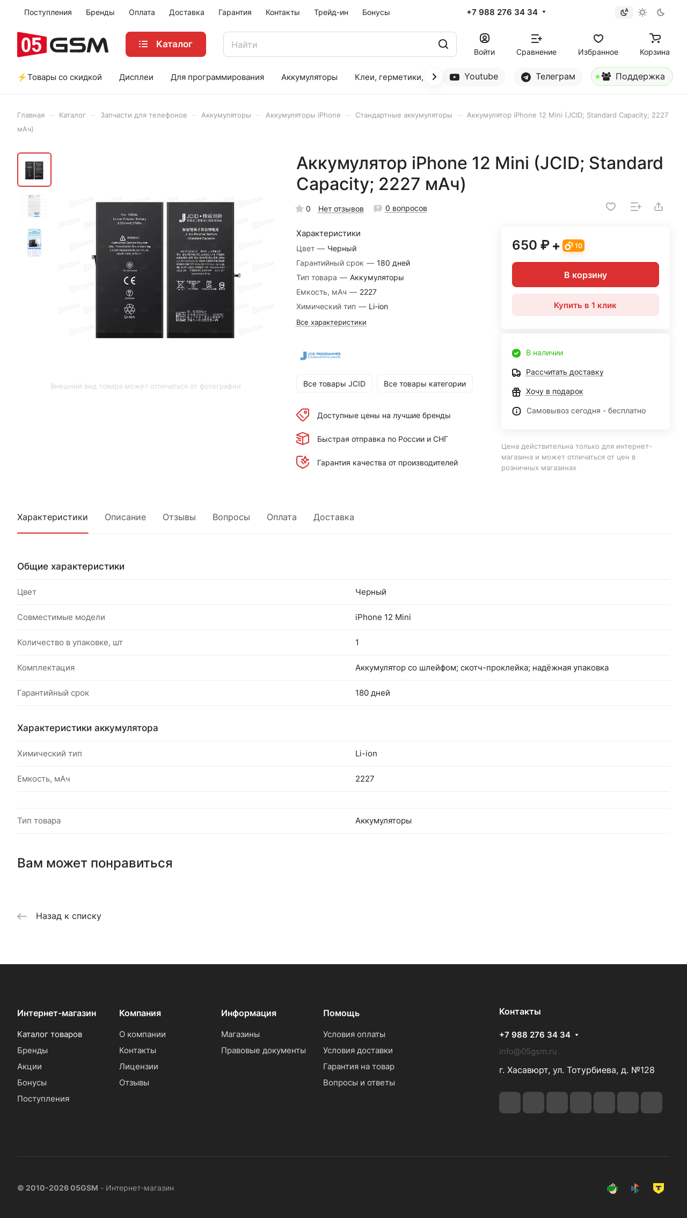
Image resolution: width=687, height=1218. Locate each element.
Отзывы (179, 517)
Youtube (474, 76)
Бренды (32, 1050)
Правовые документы (263, 1050)
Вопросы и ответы (359, 1082)
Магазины (240, 1034)
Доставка (333, 517)
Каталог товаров (49, 1034)
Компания (140, 1013)
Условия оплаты (354, 1034)
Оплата (282, 517)
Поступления (43, 1098)
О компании (142, 1034)
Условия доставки (358, 1050)
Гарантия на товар (358, 1066)
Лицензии (138, 1066)
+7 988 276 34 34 (502, 12)
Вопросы (231, 517)
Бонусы (32, 1082)
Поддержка (630, 78)
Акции (29, 1066)
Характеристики (52, 517)
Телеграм (548, 76)
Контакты (137, 1050)
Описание (125, 517)
